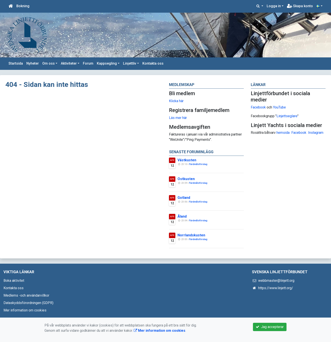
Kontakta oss (153, 63)
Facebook (258, 107)
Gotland (183, 198)
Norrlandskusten (191, 235)
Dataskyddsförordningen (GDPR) (28, 303)
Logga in (274, 6)
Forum (88, 63)
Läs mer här (178, 118)
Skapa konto (300, 6)
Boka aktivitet (13, 280)
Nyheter (32, 63)
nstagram (316, 133)
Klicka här (176, 101)
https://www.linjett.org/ (275, 288)
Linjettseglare (286, 116)
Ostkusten (186, 179)
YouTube (279, 107)
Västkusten (186, 160)
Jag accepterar (270, 327)
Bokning (22, 6)
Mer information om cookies (24, 310)
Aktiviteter (69, 63)
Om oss (48, 63)
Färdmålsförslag (198, 164)
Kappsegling (107, 63)
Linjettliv (129, 63)
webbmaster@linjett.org (276, 280)
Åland (182, 216)
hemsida (283, 133)
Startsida (16, 63)
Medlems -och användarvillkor (26, 295)
